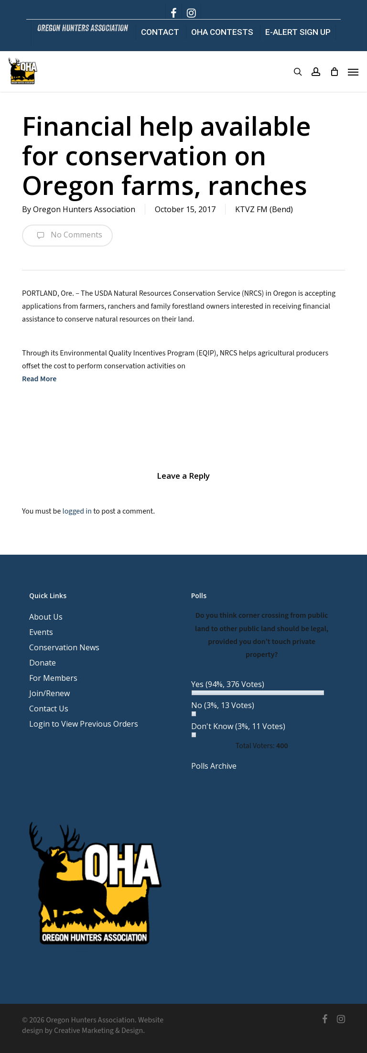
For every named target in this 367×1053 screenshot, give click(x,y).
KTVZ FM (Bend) (264, 209)
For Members (53, 678)
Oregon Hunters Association (84, 209)
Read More (39, 379)
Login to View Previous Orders (83, 724)
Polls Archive (214, 766)
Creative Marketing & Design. (99, 1030)
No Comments (67, 235)
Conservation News (64, 647)
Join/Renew (49, 693)
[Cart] (334, 71)
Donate (42, 662)
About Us (46, 617)
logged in (77, 511)
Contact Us (48, 708)
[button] (353, 71)
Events (41, 632)
